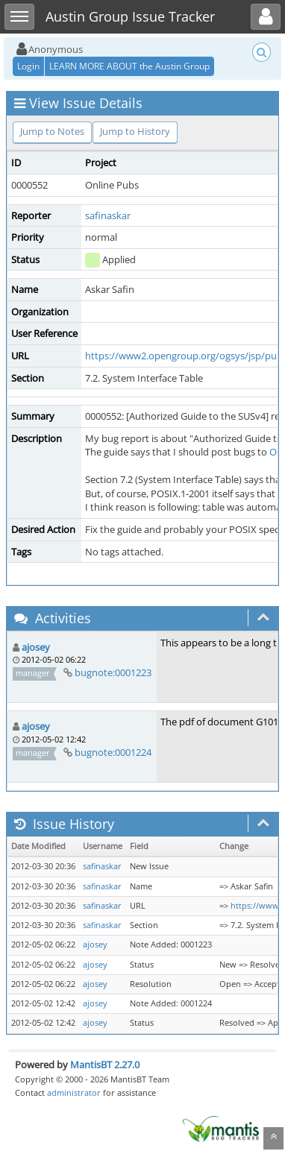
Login (28, 66)
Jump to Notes (52, 131)
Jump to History (135, 131)
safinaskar (108, 215)
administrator (74, 1092)
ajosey (36, 647)
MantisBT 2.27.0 (105, 1064)
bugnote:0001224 (113, 752)
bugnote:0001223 (113, 672)
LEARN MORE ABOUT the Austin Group (129, 66)
